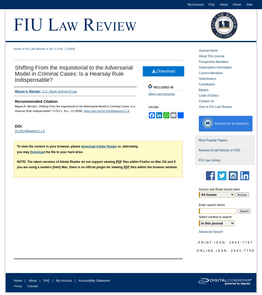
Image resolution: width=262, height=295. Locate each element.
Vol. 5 (52, 48)
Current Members (211, 73)
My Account (64, 280)
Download (163, 71)
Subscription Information (215, 67)
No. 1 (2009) (67, 48)
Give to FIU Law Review (215, 107)
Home (17, 48)
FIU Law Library (210, 160)
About (33, 280)
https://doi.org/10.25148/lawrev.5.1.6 (106, 110)
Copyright (32, 286)
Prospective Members (213, 62)
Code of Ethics (209, 95)
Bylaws (204, 90)
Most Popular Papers (213, 140)
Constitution (207, 84)
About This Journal (211, 56)
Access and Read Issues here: (220, 189)
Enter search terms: (212, 205)
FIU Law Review (35, 48)
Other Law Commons (161, 93)
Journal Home (208, 50)
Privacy (18, 286)
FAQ (46, 280)
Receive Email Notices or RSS (219, 150)
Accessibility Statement (94, 280)
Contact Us (206, 101)
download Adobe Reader (99, 146)
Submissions (207, 79)
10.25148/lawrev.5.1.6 (30, 131)
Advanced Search (211, 232)
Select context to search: (215, 217)
